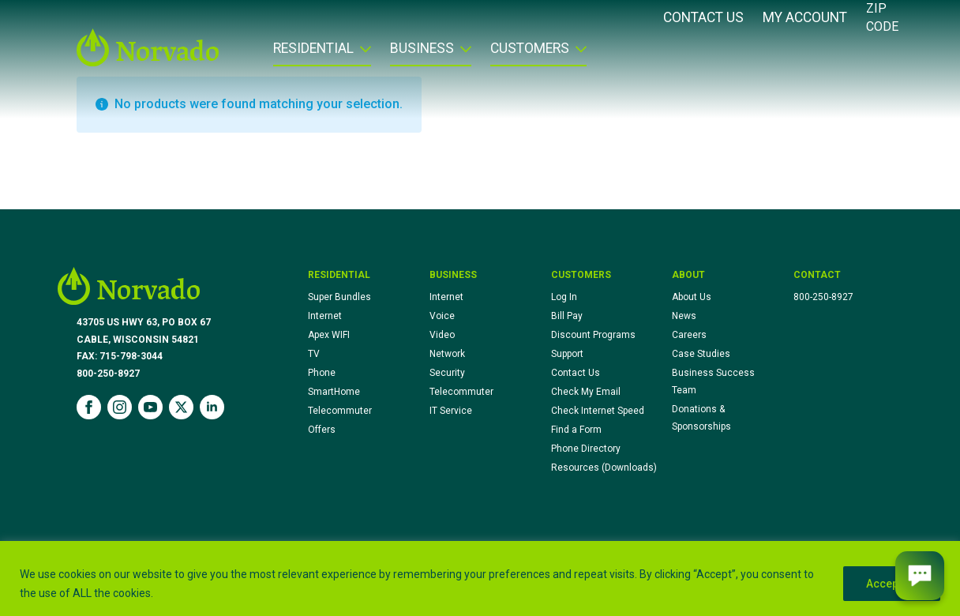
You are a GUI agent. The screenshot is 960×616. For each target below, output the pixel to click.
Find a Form (576, 429)
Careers (689, 334)
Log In (564, 296)
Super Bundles (339, 296)
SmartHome (334, 391)
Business (422, 49)
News (684, 315)
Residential (313, 49)
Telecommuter (340, 410)
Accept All (891, 583)
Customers (529, 49)
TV (314, 353)
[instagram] (119, 407)
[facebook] (89, 407)
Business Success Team (713, 381)
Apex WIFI (329, 334)
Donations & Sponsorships (701, 418)
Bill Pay (567, 315)
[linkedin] (212, 407)
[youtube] (150, 407)
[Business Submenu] (462, 54)
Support (567, 353)
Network (447, 353)
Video (442, 334)
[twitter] (181, 407)
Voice (442, 315)
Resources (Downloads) (604, 467)
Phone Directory (586, 448)
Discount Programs (593, 334)
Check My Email (586, 391)
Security (447, 372)
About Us (691, 296)
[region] (480, 578)
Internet (325, 315)
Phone (322, 372)
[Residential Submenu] (362, 54)
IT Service (450, 410)
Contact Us (703, 18)
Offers (322, 429)
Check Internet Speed (597, 410)
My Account (805, 18)
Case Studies (701, 353)
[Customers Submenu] (578, 54)
